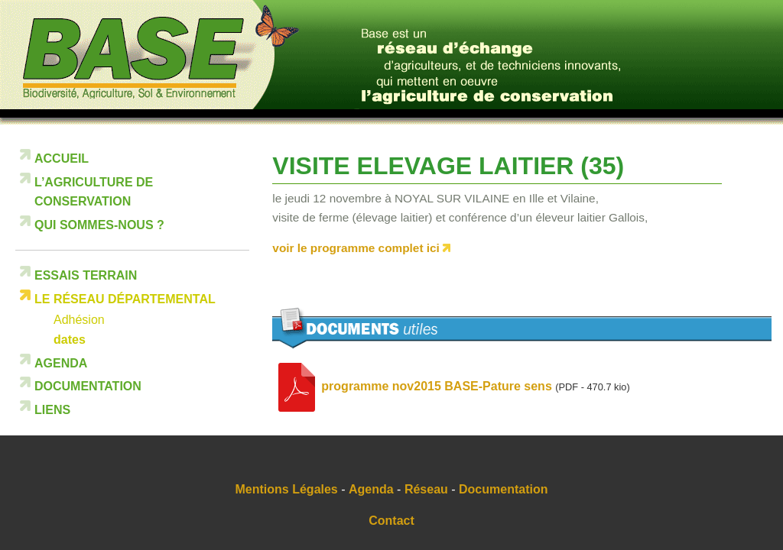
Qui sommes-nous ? (99, 224)
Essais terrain (85, 275)
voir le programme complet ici (356, 247)
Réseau (426, 489)
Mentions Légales (287, 489)
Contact (391, 520)
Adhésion (79, 319)
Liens (52, 409)
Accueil (61, 158)
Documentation (87, 386)
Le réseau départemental (125, 299)
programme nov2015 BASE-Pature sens (436, 386)
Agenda (60, 363)
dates (70, 339)
